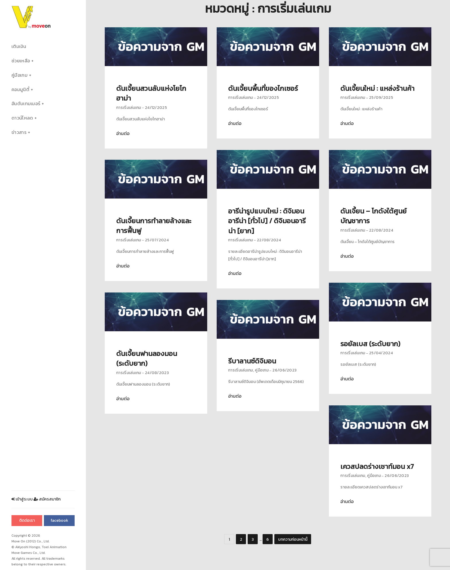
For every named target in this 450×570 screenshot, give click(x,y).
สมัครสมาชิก (47, 499)
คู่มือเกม (19, 75)
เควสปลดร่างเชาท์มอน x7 (377, 466)
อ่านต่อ (122, 133)
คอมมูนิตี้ (20, 89)
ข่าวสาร (18, 132)
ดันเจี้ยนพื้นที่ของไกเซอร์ (263, 88)
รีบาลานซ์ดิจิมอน (252, 361)
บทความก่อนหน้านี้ (292, 539)
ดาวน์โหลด (22, 118)
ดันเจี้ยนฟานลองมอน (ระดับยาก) (146, 358)
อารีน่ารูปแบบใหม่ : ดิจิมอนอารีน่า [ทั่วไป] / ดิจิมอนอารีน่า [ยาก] (267, 221)
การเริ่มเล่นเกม (128, 108)
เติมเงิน (18, 46)
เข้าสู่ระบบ (22, 499)
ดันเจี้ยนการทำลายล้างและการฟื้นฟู (153, 226)
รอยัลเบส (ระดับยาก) (370, 344)
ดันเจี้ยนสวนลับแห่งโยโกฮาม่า (151, 93)
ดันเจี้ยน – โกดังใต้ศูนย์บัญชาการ (373, 216)
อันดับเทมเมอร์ (25, 103)
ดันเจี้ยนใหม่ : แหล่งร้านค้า (377, 88)
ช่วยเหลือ (20, 60)
